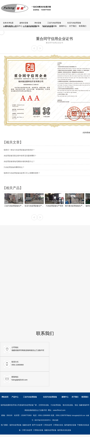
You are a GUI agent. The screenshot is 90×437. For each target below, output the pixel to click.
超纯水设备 (24, 23)
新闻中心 (63, 26)
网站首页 (9, 26)
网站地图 (55, 420)
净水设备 (37, 23)
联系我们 (82, 26)
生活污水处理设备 (49, 26)
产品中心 (18, 26)
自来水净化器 (8, 23)
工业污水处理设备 (32, 26)
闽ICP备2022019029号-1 (43, 420)
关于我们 (72, 26)
